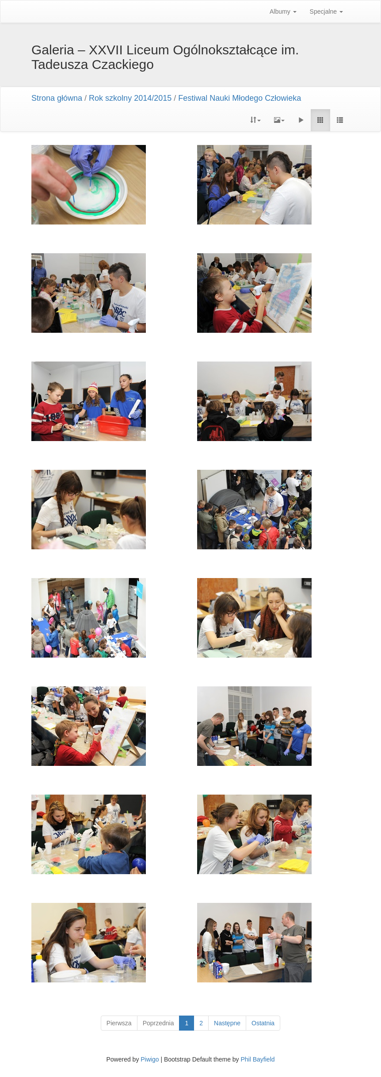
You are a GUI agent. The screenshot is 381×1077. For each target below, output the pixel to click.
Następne (227, 1023)
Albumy (283, 11)
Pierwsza (119, 1023)
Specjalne (326, 11)
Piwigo (150, 1059)
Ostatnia (262, 1023)
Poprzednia (158, 1023)
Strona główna (56, 98)
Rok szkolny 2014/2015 (130, 98)
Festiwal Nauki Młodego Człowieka (239, 98)
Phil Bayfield (257, 1059)
